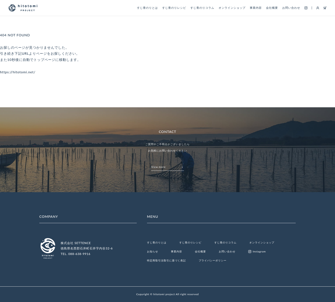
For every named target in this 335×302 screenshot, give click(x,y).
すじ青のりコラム (202, 7)
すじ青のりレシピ (174, 7)
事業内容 (256, 7)
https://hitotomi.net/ (17, 72)
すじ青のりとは (147, 7)
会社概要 (272, 7)
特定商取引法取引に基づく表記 (166, 260)
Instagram (257, 251)
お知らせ (152, 251)
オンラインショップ (232, 7)
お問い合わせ (291, 7)
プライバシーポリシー (212, 260)
